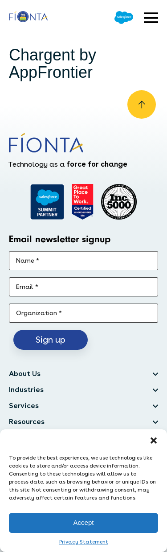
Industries (26, 389)
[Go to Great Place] (82, 202)
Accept (83, 522)
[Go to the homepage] (28, 17)
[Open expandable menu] (151, 17)
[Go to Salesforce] (123, 17)
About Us (25, 373)
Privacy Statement (83, 542)
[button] (153, 440)
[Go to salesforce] (47, 202)
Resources (27, 421)
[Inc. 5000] (119, 202)
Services (24, 405)
